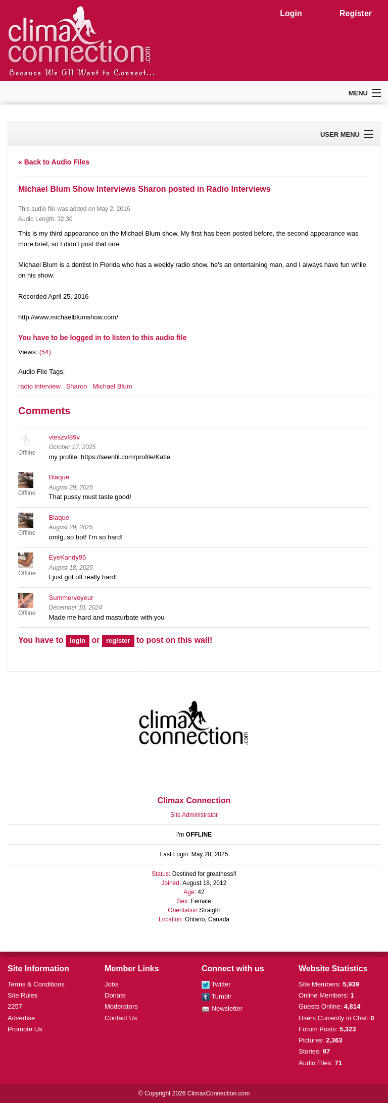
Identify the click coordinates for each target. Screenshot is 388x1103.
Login (291, 13)
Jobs (111, 984)
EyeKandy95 (67, 557)
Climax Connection (194, 800)
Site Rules (22, 995)
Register (356, 13)
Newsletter (222, 1008)
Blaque (59, 477)
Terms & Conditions (36, 984)
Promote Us (25, 1029)
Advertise (21, 1018)
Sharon (76, 386)
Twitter (216, 984)
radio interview (39, 386)
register (118, 640)
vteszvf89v (64, 437)
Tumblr (216, 996)
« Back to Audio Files (53, 162)
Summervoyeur (71, 597)
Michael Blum (112, 386)
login (77, 640)
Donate (115, 995)
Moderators (121, 1006)
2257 (15, 1006)
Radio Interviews (239, 189)
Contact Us (121, 1018)
